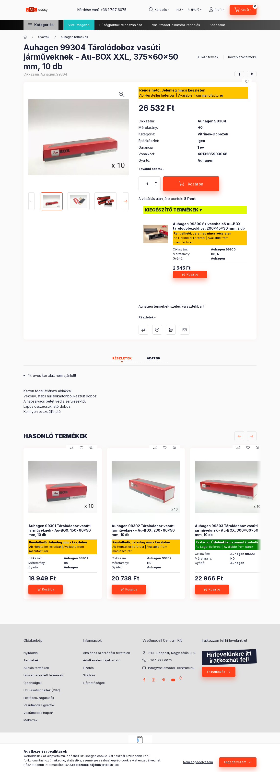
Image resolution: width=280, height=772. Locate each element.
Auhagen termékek (74, 37)
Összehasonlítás (143, 330)
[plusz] (156, 182)
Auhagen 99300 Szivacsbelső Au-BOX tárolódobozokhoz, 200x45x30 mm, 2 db (209, 226)
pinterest (163, 680)
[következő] (252, 436)
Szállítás (89, 675)
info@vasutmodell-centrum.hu (171, 668)
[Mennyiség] (147, 184)
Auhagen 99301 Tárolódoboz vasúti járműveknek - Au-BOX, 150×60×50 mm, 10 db (59, 530)
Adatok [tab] (154, 358)
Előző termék (209, 57)
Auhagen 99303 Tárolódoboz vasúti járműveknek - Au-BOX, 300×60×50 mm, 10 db (226, 530)
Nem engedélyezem (198, 762)
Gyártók (43, 37)
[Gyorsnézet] (91, 448)
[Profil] (217, 10)
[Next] (126, 201)
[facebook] (239, 74)
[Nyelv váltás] (178, 10)
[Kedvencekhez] (247, 81)
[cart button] (243, 10)
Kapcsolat (217, 25)
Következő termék (241, 57)
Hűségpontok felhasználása (120, 25)
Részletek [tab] (122, 358)
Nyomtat (171, 330)
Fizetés (88, 668)
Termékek (31, 660)
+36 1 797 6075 (113, 10)
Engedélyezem (235, 762)
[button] (40, 25)
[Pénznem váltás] (193, 10)
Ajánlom (184, 330)
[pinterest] (252, 74)
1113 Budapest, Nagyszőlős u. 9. (172, 653)
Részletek (146, 317)
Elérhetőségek (94, 683)
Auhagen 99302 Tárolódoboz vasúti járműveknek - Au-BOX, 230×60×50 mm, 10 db (143, 530)
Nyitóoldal (30, 653)
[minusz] (156, 185)
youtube (173, 680)
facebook (144, 680)
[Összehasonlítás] (72, 448)
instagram (154, 680)
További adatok (150, 169)
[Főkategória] (25, 37)
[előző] (239, 436)
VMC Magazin (79, 25)
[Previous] (31, 201)
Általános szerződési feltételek (106, 653)
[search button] (159, 10)
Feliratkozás (216, 672)
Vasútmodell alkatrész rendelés (176, 25)
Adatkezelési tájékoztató (101, 660)
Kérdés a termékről (157, 330)
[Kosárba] (191, 183)
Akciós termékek (36, 668)
